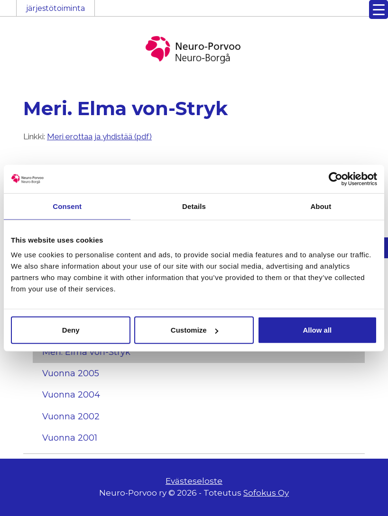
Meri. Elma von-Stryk (86, 352)
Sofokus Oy (266, 493)
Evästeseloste (194, 481)
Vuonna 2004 (71, 394)
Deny (71, 330)
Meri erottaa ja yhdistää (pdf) (99, 136)
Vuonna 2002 (71, 416)
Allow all (317, 330)
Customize (194, 330)
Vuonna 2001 (69, 438)
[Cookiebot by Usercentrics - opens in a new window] (335, 179)
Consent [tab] (67, 206)
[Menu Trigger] (378, 9)
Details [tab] (194, 206)
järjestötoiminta (55, 8)
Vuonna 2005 (70, 373)
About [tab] (320, 206)
